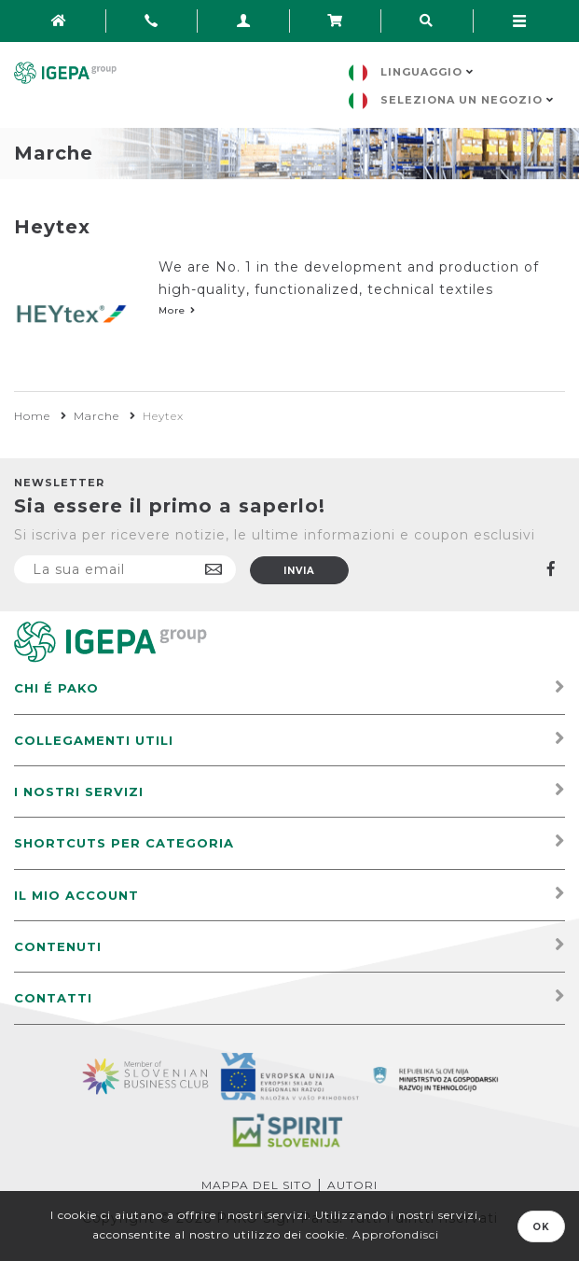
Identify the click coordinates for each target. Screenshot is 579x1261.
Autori (352, 1185)
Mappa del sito (256, 1185)
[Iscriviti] (125, 569)
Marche (96, 416)
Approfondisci (395, 1234)
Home (32, 416)
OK (541, 1227)
